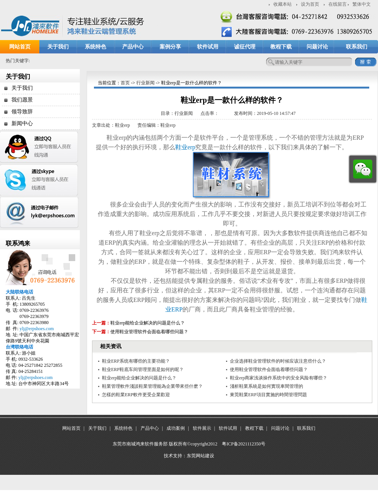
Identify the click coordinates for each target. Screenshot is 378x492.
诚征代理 (244, 47)
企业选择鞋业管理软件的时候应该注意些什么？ (278, 361)
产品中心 (133, 47)
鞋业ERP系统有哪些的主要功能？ (136, 361)
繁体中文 (361, 4)
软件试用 (207, 47)
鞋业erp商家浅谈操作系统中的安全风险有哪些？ (278, 378)
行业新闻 (145, 82)
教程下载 (281, 47)
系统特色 (95, 47)
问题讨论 (317, 47)
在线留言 (337, 4)
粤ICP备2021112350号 (243, 444)
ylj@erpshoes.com (36, 328)
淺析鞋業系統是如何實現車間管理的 (266, 386)
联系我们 (356, 47)
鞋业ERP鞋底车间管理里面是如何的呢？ (143, 369)
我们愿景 (22, 100)
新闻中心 (22, 123)
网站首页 (20, 47)
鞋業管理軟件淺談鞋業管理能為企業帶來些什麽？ (152, 386)
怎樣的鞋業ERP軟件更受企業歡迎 (136, 394)
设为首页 (310, 4)
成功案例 (175, 428)
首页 (125, 82)
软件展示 (202, 428)
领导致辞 (22, 112)
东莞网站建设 (200, 455)
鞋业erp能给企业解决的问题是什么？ (147, 323)
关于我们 (58, 47)
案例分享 (170, 47)
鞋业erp (185, 147)
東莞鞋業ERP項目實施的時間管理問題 (268, 394)
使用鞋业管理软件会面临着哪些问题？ (149, 331)
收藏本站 (282, 4)
